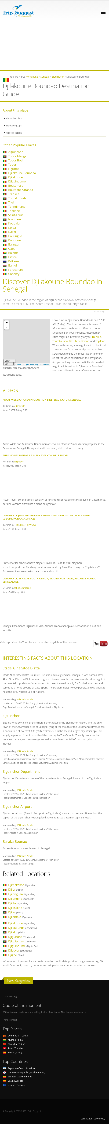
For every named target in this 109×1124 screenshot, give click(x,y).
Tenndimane (16, 207)
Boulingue (15, 236)
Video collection (14, 132)
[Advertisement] (54, 45)
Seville (12, 1052)
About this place (14, 118)
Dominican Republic (24, 1072)
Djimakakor (22, 885)
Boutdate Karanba (20, 190)
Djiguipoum (22, 941)
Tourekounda (17, 198)
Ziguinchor (15, 152)
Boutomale (15, 186)
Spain (13, 1080)
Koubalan (14, 223)
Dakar (12, 232)
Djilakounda (22, 928)
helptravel (19, 461)
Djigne (16, 955)
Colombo (15, 1035)
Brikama (14, 261)
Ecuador (18, 1076)
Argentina (19, 1068)
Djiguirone (21, 937)
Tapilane (14, 211)
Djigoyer (20, 950)
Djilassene (19, 908)
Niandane (14, 219)
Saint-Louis (15, 215)
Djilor (15, 889)
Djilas (15, 912)
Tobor (12, 164)
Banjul (12, 265)
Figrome (13, 169)
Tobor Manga (17, 156)
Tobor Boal (15, 160)
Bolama (13, 253)
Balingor (14, 244)
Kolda (12, 228)
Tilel (11, 202)
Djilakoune (15, 177)
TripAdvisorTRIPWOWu (25, 524)
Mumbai (13, 1039)
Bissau (12, 257)
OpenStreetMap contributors (37, 364)
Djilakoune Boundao (22, 173)
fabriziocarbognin (22, 587)
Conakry (13, 274)
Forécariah (15, 270)
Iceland (13, 1085)
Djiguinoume (17, 181)
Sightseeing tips (14, 125)
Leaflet (18, 364)
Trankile (13, 194)
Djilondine (21, 899)
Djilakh (16, 932)
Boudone (14, 240)
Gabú (12, 249)
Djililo (18, 903)
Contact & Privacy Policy (93, 1118)
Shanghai (14, 1044)
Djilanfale (20, 917)
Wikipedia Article (25, 699)
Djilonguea (21, 894)
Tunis (13, 1048)
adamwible (19, 405)
